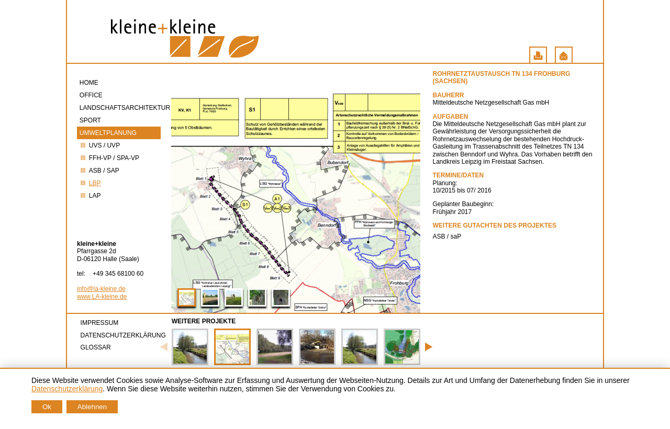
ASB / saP (99, 170)
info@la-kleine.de (101, 288)
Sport (91, 120)
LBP (90, 183)
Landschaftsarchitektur (120, 107)
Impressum (100, 322)
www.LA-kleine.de (102, 296)
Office (92, 95)
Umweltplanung (109, 133)
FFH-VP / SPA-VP (109, 158)
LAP (90, 195)
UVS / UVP (100, 145)
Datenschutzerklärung (123, 335)
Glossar (96, 347)
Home (90, 82)
